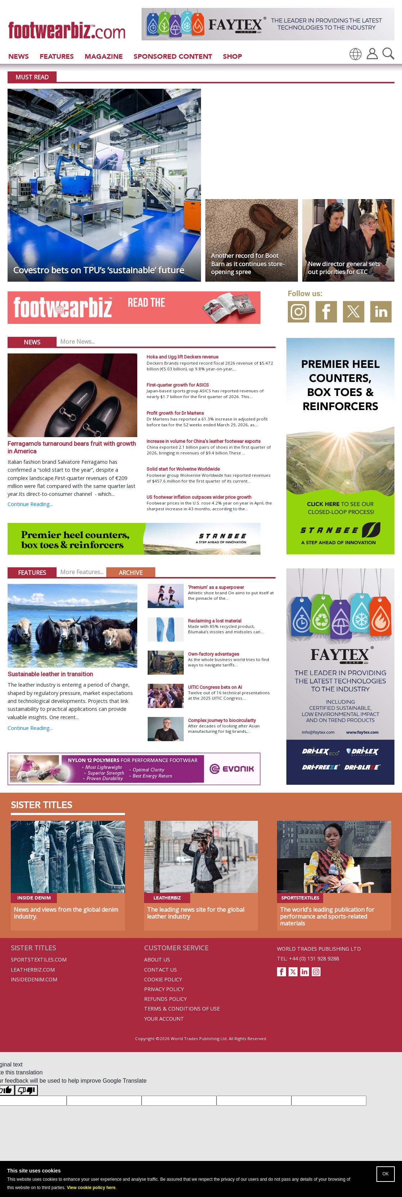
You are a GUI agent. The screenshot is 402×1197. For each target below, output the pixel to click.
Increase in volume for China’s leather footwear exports (203, 441)
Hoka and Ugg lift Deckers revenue (182, 357)
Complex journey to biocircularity (222, 720)
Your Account (164, 1018)
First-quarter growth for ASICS (178, 385)
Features (57, 56)
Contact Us (160, 969)
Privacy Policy (164, 989)
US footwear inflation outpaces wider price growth (199, 497)
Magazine (104, 56)
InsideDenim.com (34, 979)
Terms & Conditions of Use (182, 1008)
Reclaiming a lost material (214, 621)
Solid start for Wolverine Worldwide (183, 469)
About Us (157, 959)
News (18, 56)
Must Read (32, 77)
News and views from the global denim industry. (66, 913)
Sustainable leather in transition (50, 674)
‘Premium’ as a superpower (216, 587)
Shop (232, 56)
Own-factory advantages (213, 654)
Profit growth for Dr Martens (175, 413)
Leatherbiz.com (33, 969)
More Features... (81, 572)
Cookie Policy (163, 979)
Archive (131, 573)
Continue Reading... (30, 504)
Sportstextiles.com (39, 959)
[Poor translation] (26, 1090)
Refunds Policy (165, 998)
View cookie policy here (91, 1187)
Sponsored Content (173, 56)
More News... (77, 342)
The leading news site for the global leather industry (195, 913)
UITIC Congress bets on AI (215, 687)
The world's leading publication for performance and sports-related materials (327, 916)
